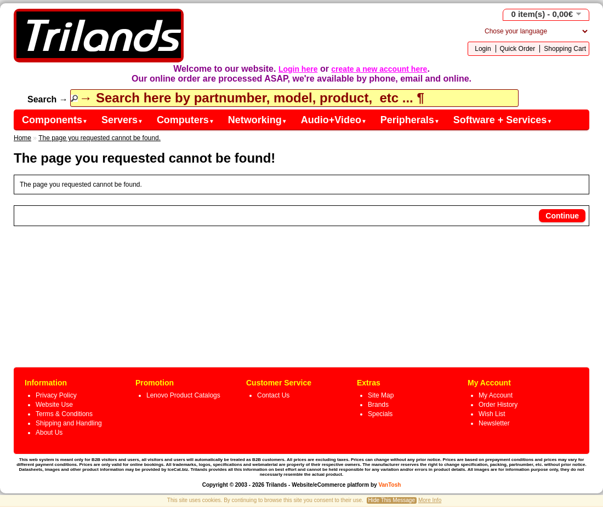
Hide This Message (391, 500)
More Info (429, 500)
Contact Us (273, 395)
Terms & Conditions (64, 414)
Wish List (492, 414)
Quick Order (518, 49)
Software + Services (503, 119)
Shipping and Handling (69, 423)
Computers (185, 119)
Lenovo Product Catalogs (183, 395)
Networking (257, 119)
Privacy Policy (56, 395)
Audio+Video (334, 119)
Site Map (381, 395)
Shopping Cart (565, 49)
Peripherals (410, 119)
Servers (122, 119)
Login (483, 49)
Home (22, 138)
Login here (298, 69)
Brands (378, 404)
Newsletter (494, 423)
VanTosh (389, 485)
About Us (49, 432)
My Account (496, 395)
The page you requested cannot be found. (99, 138)
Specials (380, 414)
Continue (562, 215)
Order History (498, 404)
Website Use (54, 404)
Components (55, 119)
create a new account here (379, 69)
